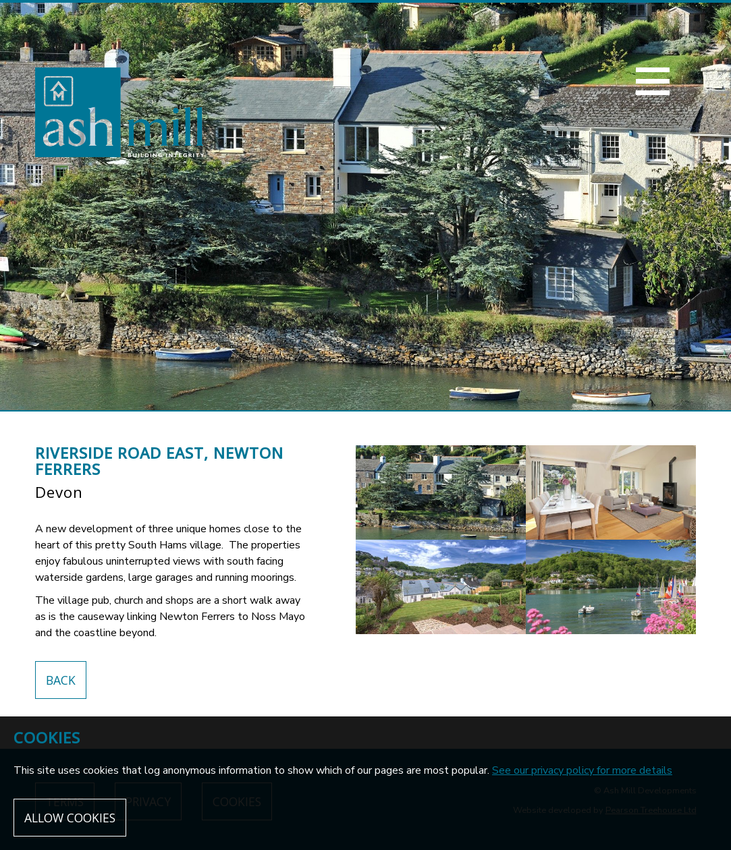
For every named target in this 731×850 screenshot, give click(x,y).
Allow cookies (69, 818)
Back (61, 680)
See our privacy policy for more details (582, 770)
